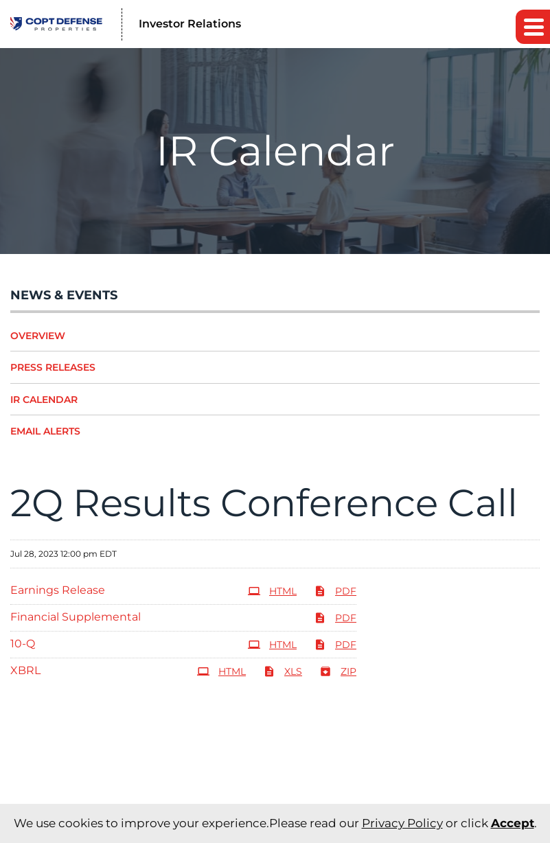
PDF (335, 591)
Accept (512, 823)
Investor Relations (190, 23)
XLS (282, 671)
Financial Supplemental (75, 616)
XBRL (25, 670)
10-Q (22, 643)
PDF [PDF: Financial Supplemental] (335, 618)
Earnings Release (57, 590)
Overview (37, 336)
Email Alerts (45, 431)
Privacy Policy (402, 823)
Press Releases (52, 367)
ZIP (337, 671)
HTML (272, 591)
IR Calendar (44, 399)
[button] (533, 27)
